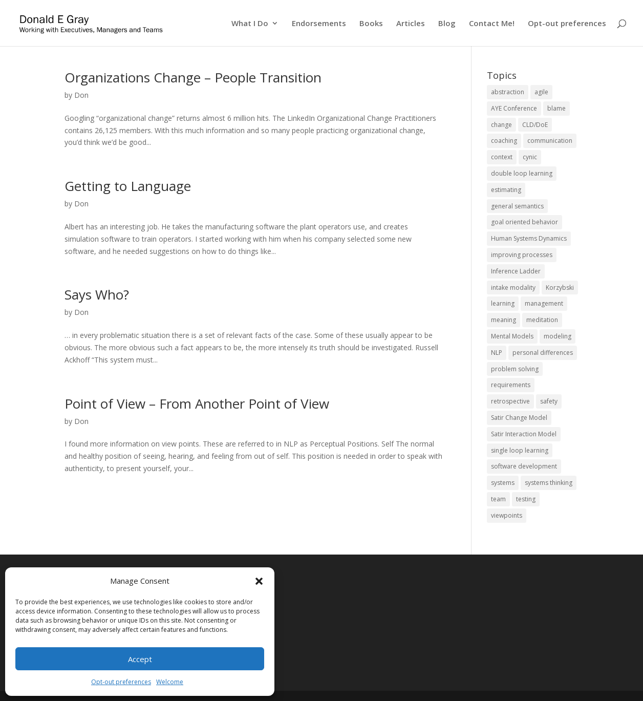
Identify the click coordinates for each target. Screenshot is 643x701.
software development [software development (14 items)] (524, 466)
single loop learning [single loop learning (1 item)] (519, 450)
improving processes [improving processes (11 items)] (521, 254)
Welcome (169, 681)
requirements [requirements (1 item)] (510, 384)
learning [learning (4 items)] (503, 303)
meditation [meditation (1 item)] (542, 319)
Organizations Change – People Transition (193, 77)
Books (371, 23)
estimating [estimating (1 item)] (506, 189)
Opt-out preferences (121, 681)
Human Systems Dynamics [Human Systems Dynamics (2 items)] (529, 238)
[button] (259, 581)
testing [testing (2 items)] (525, 499)
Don (81, 95)
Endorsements (319, 23)
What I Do (249, 23)
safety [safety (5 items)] (549, 401)
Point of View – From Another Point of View (197, 403)
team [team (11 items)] (498, 499)
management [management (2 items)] (544, 303)
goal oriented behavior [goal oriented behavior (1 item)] (524, 222)
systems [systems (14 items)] (503, 482)
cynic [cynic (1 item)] (530, 157)
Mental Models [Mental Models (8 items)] (512, 336)
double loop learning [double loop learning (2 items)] (521, 173)
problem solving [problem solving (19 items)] (515, 369)
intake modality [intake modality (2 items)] (513, 287)
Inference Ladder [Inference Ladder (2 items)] (516, 271)
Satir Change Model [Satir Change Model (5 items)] (519, 417)
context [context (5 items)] (501, 157)
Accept (140, 659)
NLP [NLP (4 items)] (496, 352)
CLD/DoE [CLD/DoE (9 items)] (535, 124)
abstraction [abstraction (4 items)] (507, 92)
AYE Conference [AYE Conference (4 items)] (514, 108)
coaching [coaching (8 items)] (504, 140)
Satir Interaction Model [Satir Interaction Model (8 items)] (523, 434)
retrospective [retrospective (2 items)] (510, 401)
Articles (410, 23)
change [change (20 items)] (501, 124)
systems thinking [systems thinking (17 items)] (548, 482)
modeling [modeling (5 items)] (557, 336)
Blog (447, 23)
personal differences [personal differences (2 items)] (542, 352)
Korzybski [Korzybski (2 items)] (560, 287)
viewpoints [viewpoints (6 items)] (506, 515)
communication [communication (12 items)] (549, 140)
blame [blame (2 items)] (556, 108)
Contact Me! (492, 23)
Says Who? (97, 294)
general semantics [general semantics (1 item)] (517, 206)
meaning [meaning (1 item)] (503, 319)
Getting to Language (128, 186)
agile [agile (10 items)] (541, 92)
